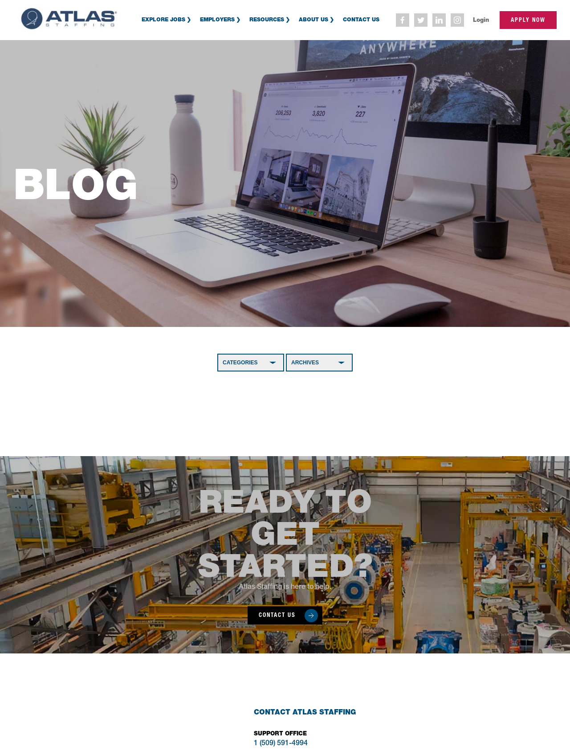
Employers (217, 19)
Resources (266, 19)
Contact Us (361, 19)
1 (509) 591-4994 (281, 743)
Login (481, 19)
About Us (313, 19)
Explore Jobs (163, 19)
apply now (528, 19)
